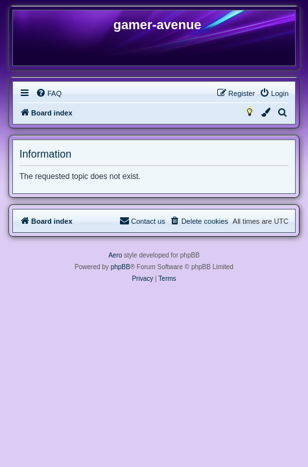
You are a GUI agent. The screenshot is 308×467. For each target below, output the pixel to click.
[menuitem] (49, 93)
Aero (115, 255)
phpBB (120, 266)
